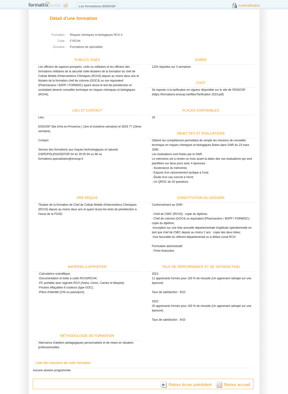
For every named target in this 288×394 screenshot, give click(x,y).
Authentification (249, 5)
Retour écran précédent (190, 384)
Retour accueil (237, 384)
